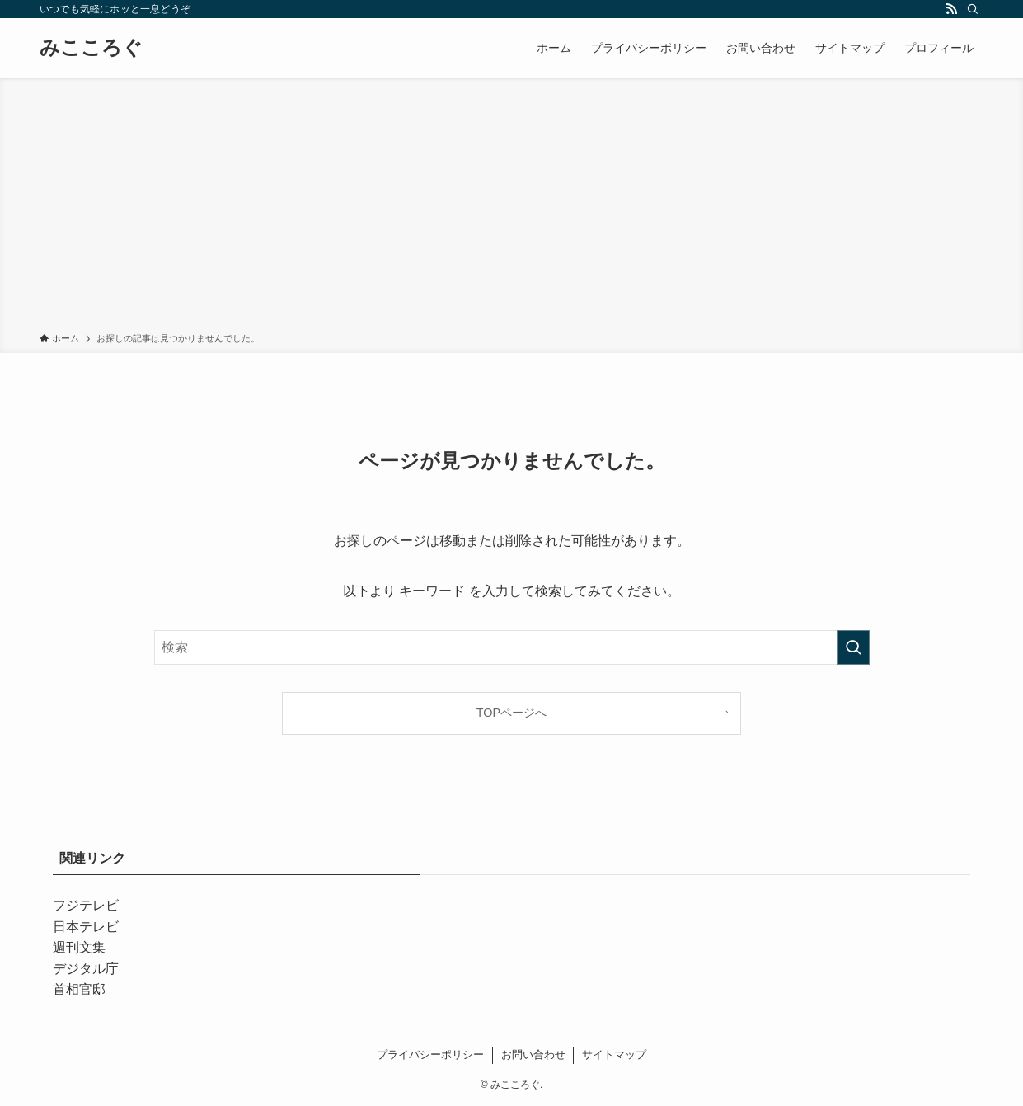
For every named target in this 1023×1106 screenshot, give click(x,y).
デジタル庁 (86, 969)
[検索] (972, 9)
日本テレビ (86, 927)
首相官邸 (79, 989)
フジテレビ (86, 905)
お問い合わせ (533, 1054)
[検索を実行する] (853, 647)
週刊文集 (79, 947)
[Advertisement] (512, 207)
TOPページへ (511, 712)
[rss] (951, 9)
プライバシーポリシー (430, 1054)
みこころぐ (91, 48)
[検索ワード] (512, 647)
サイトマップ (614, 1054)
